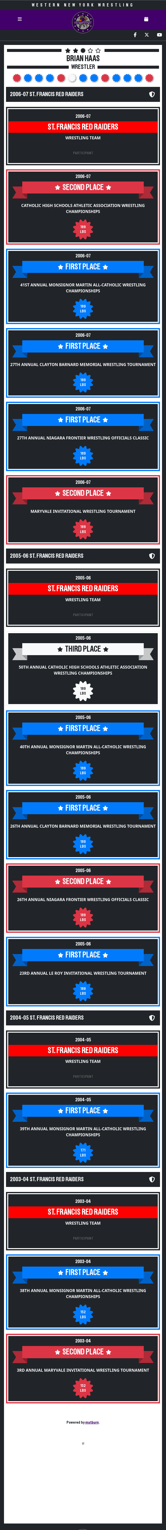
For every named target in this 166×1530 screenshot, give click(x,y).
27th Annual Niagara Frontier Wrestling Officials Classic (83, 438)
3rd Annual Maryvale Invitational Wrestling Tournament (83, 1370)
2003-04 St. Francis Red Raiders (47, 1179)
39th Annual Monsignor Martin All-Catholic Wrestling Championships (83, 1132)
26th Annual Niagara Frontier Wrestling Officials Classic (83, 899)
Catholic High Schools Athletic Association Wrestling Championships (83, 208)
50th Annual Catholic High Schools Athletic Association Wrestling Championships (83, 670)
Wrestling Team (82, 138)
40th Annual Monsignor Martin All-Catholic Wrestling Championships (83, 750)
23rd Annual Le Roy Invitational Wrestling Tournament (83, 973)
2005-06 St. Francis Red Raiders (47, 556)
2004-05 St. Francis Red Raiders (47, 1018)
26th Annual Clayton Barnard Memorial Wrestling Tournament (83, 826)
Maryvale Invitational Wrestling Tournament (83, 511)
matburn (92, 1422)
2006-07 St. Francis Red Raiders (47, 94)
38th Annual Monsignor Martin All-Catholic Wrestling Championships (83, 1293)
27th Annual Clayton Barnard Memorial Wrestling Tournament (83, 364)
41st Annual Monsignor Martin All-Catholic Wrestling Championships (83, 288)
